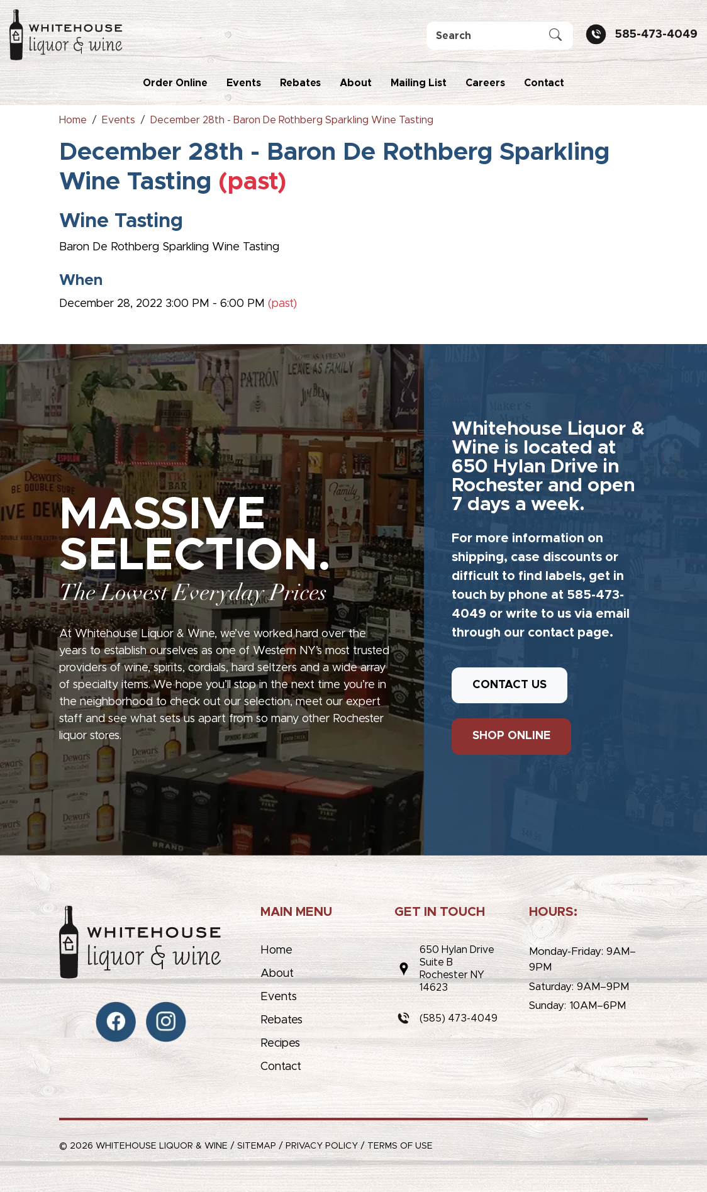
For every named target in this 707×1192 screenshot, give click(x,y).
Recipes (280, 1043)
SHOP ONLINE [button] (511, 736)
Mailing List (419, 83)
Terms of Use (400, 1146)
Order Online (175, 83)
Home (276, 950)
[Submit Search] (555, 36)
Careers (485, 83)
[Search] (499, 35)
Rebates (300, 83)
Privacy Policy (322, 1146)
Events (243, 83)
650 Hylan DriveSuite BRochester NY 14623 (457, 969)
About (356, 83)
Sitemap (256, 1146)
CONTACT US (509, 685)
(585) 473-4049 (459, 1018)
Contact (544, 83)
